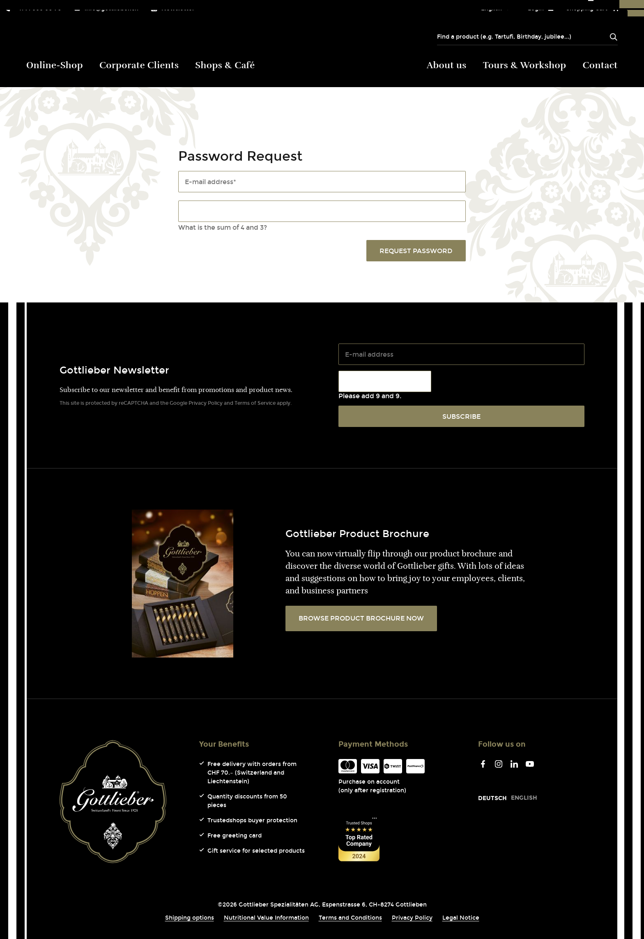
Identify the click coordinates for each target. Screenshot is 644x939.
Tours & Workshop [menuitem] (524, 66)
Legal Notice (460, 917)
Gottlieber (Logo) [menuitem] (322, 63)
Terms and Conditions (350, 917)
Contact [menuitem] (600, 66)
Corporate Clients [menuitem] (139, 66)
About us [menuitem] (447, 66)
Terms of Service (255, 403)
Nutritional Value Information (266, 917)
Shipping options (189, 917)
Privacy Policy (206, 403)
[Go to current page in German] (492, 798)
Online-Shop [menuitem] (54, 66)
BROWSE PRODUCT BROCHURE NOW (361, 618)
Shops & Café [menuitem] (225, 66)
